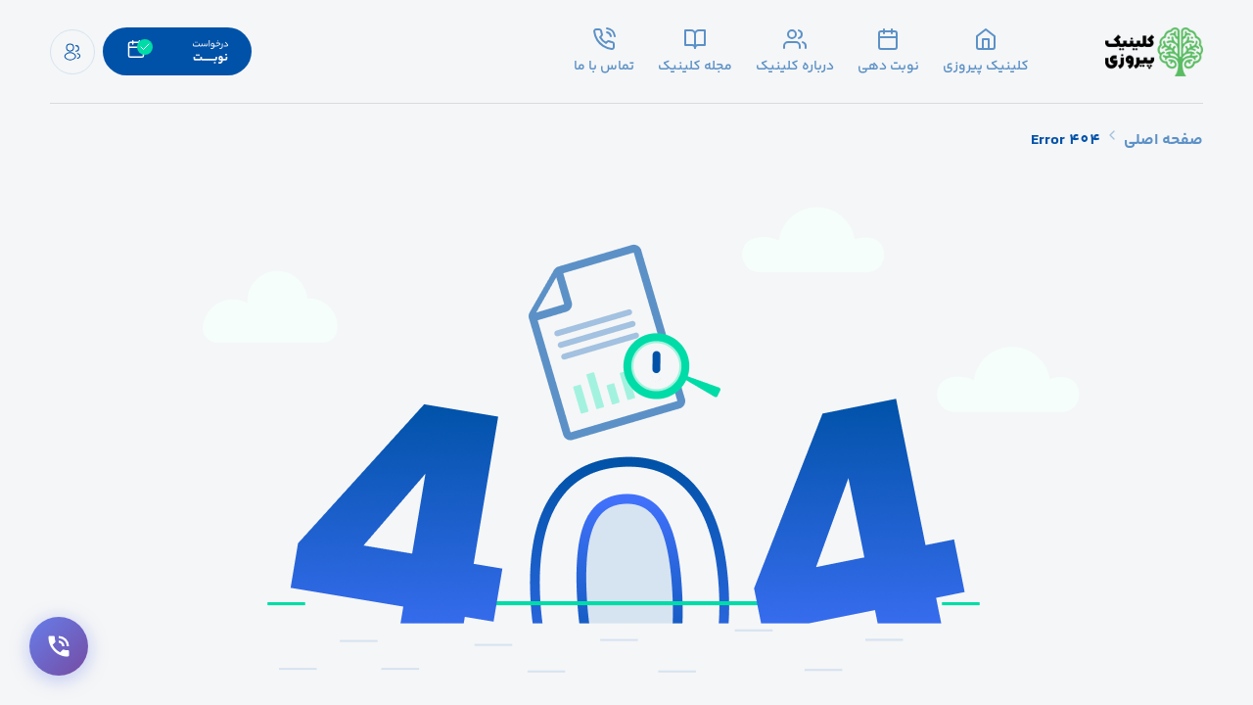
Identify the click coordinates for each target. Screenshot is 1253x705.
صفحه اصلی (1163, 140)
